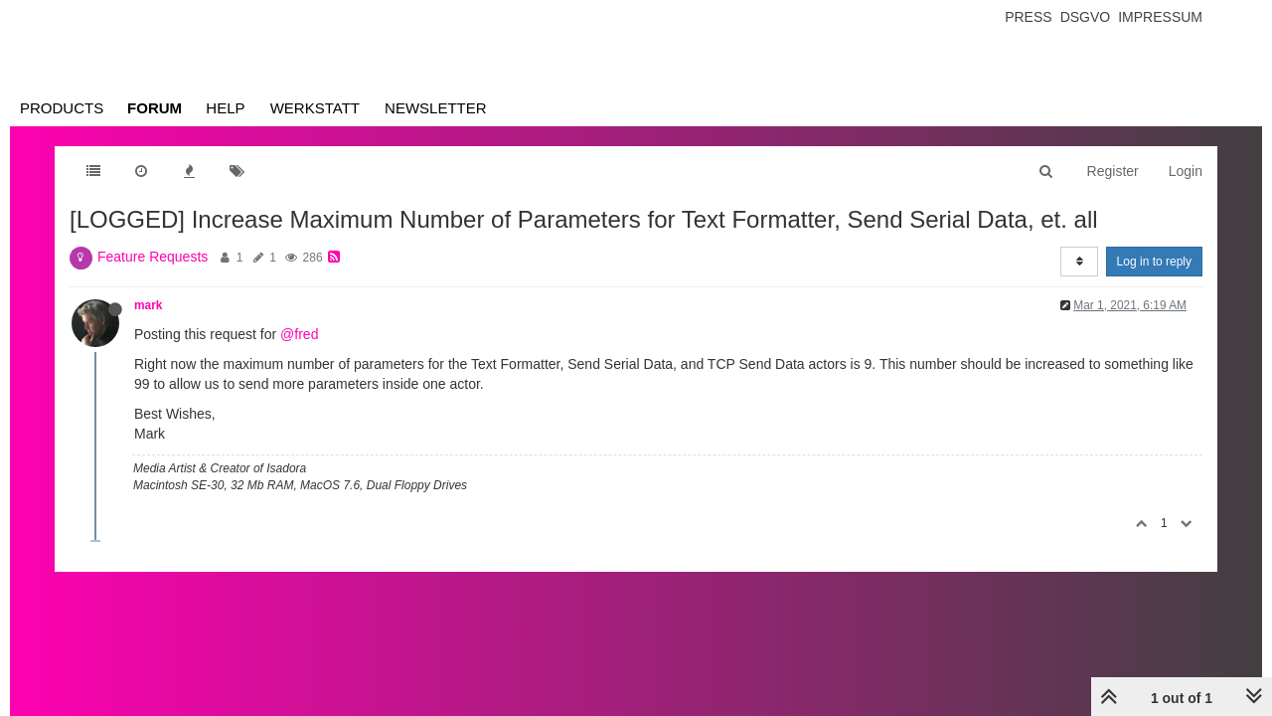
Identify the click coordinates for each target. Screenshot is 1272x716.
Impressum (1160, 17)
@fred (299, 334)
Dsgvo (1085, 17)
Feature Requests (152, 257)
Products (61, 107)
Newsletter (436, 107)
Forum (154, 107)
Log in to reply (1154, 261)
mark (148, 305)
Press (1028, 17)
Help (225, 107)
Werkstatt (315, 107)
